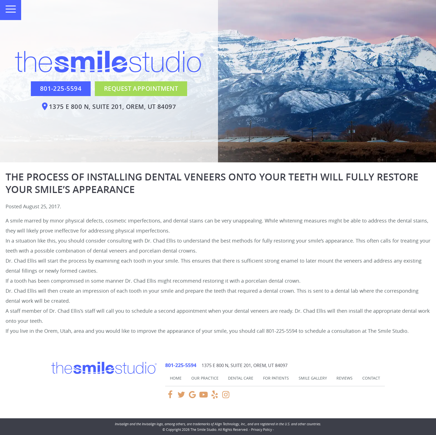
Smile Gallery (313, 378)
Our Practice (205, 378)
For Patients (276, 378)
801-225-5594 (60, 88)
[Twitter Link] (181, 397)
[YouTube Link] (203, 397)
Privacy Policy (261, 429)
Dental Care (240, 378)
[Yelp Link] (214, 397)
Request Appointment (141, 88)
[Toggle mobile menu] (8, 9)
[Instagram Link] (226, 397)
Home (176, 378)
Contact (371, 378)
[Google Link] (192, 397)
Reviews (344, 378)
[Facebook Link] (170, 397)
